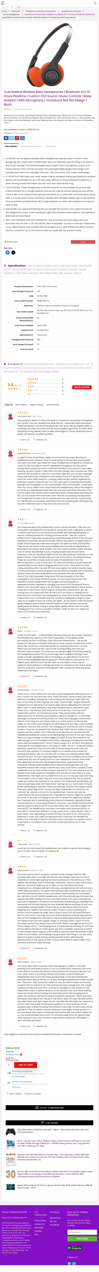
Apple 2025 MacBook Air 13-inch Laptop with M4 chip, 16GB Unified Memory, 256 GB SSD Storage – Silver (54, 1186)
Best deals (39, 1227)
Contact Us (39, 1224)
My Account (55, 1217)
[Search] (95, 3)
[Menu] (3, 3)
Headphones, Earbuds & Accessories (41, 11)
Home (4, 11)
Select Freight (19, 1077)
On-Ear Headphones (11, 14)
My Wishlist (55, 1224)
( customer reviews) (23, 109)
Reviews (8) (50, 146)
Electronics (15, 11)
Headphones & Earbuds (71, 11)
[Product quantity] (9, 1065)
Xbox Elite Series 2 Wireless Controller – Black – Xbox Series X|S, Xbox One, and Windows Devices (53, 1130)
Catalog (38, 1231)
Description (11, 146)
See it (83, 242)
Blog (36, 1234)
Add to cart (25, 1065)
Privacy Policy (40, 1220)
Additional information (31, 146)
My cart (53, 1221)
